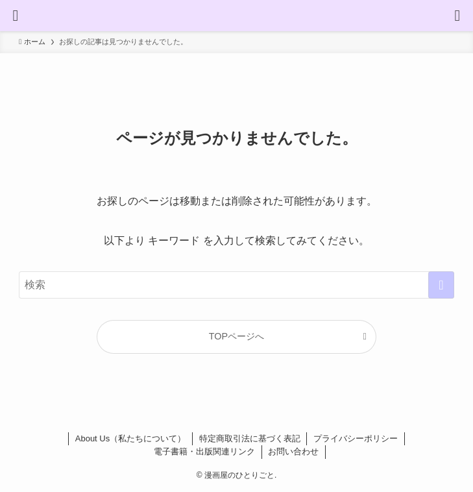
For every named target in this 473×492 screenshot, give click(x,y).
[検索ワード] (236, 285)
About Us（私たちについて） (130, 438)
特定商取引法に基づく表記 (249, 438)
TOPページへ (236, 336)
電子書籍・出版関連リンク (204, 451)
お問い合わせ (293, 451)
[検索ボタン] (457, 15)
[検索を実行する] (441, 285)
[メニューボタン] (15, 15)
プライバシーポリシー (355, 438)
